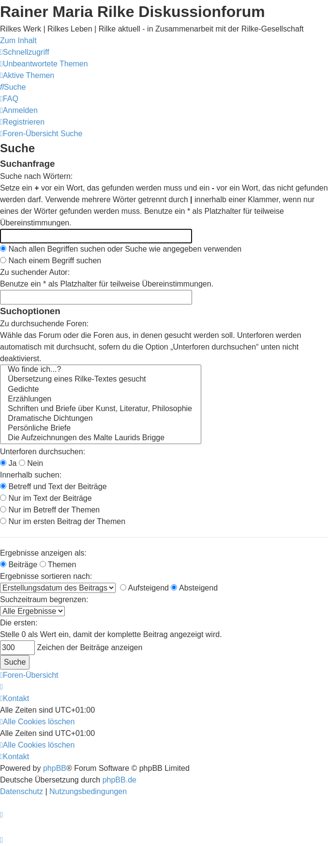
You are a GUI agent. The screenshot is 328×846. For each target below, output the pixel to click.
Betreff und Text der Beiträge (53, 486)
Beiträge (18, 564)
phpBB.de (119, 780)
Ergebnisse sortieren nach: (46, 576)
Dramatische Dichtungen (100, 419)
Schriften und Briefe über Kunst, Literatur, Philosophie (100, 409)
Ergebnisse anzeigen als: (43, 553)
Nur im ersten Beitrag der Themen (62, 521)
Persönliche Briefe (100, 428)
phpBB (54, 768)
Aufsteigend (144, 588)
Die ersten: (18, 623)
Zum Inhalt (18, 40)
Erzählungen (100, 399)
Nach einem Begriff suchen (50, 260)
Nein (31, 463)
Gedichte (100, 390)
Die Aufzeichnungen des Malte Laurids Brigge (100, 438)
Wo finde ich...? (100, 370)
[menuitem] (44, 64)
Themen (58, 564)
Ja (8, 463)
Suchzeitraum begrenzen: (44, 599)
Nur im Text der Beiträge (46, 498)
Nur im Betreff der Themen (50, 510)
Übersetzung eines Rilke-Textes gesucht (100, 379)
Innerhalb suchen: (30, 475)
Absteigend (194, 588)
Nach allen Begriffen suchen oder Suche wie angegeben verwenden (120, 249)
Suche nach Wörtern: (36, 176)
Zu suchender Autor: (35, 272)
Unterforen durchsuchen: (42, 451)
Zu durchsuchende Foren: (44, 323)
